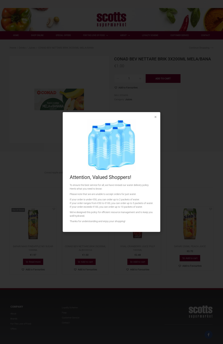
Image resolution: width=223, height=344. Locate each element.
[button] (155, 117)
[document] (111, 172)
